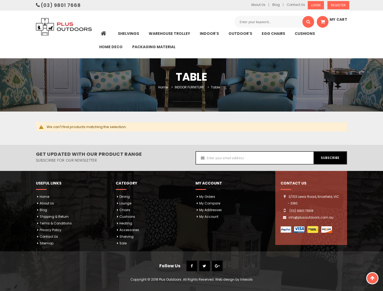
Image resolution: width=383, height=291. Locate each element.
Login (315, 5)
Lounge (125, 203)
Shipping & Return (54, 216)
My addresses (210, 210)
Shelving (126, 236)
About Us (258, 4)
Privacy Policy (50, 230)
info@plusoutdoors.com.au (311, 217)
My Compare (209, 203)
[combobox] (274, 22)
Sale (123, 243)
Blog (276, 4)
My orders (207, 196)
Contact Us (296, 4)
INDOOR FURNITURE (189, 87)
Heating (125, 223)
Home (163, 87)
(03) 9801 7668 (61, 5)
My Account (208, 216)
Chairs (124, 210)
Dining (124, 196)
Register (338, 5)
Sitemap (46, 243)
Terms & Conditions (56, 223)
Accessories (129, 230)
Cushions (127, 216)
